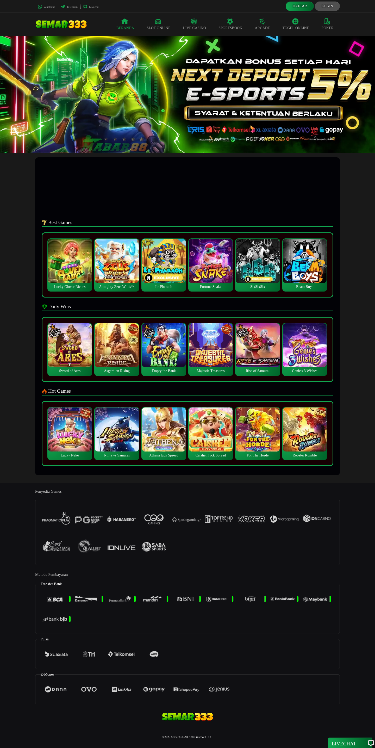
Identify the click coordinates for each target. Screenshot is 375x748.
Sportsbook (230, 24)
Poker (328, 24)
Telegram (69, 6)
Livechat (91, 6)
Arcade (262, 24)
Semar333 (177, 736)
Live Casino (194, 24)
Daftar (299, 6)
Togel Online (296, 24)
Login (327, 6)
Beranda (125, 24)
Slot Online (158, 24)
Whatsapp (46, 6)
